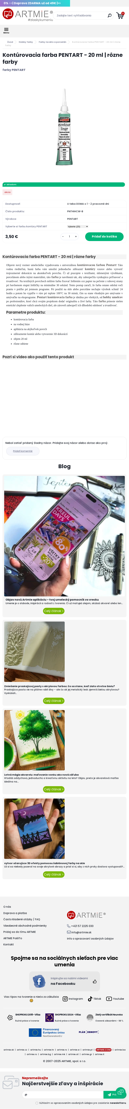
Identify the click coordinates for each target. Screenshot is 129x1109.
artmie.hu (35, 1049)
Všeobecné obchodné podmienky (25, 925)
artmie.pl (87, 1049)
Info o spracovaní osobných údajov (90, 938)
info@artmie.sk (81, 932)
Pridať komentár (23, 451)
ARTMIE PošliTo (12, 938)
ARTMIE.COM (103, 1049)
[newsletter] (115, 1094)
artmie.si (74, 1049)
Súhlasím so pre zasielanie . (82, 1103)
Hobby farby (26, 42)
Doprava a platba (15, 913)
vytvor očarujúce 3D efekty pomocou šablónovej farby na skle (44, 863)
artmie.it (99, 1054)
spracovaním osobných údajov (73, 1103)
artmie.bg (45, 1054)
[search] (110, 17)
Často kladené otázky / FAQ (21, 919)
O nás (7, 907)
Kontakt (8, 944)
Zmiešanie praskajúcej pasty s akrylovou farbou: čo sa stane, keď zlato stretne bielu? (59, 686)
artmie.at (73, 1054)
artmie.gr (87, 1054)
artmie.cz (22, 1049)
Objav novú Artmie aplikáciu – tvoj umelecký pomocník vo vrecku (52, 600)
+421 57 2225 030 (82, 926)
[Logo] (28, 15)
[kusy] (69, 236)
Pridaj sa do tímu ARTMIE (19, 932)
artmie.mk (59, 1054)
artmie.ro (32, 1054)
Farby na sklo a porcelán (52, 42)
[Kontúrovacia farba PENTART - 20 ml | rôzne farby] (64, 127)
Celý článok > (53, 611)
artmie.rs (62, 1049)
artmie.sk (9, 1049)
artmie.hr (49, 1049)
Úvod (10, 42)
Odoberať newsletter (74, 1082)
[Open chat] (121, 1092)
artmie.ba (120, 1049)
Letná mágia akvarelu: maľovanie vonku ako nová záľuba (41, 774)
